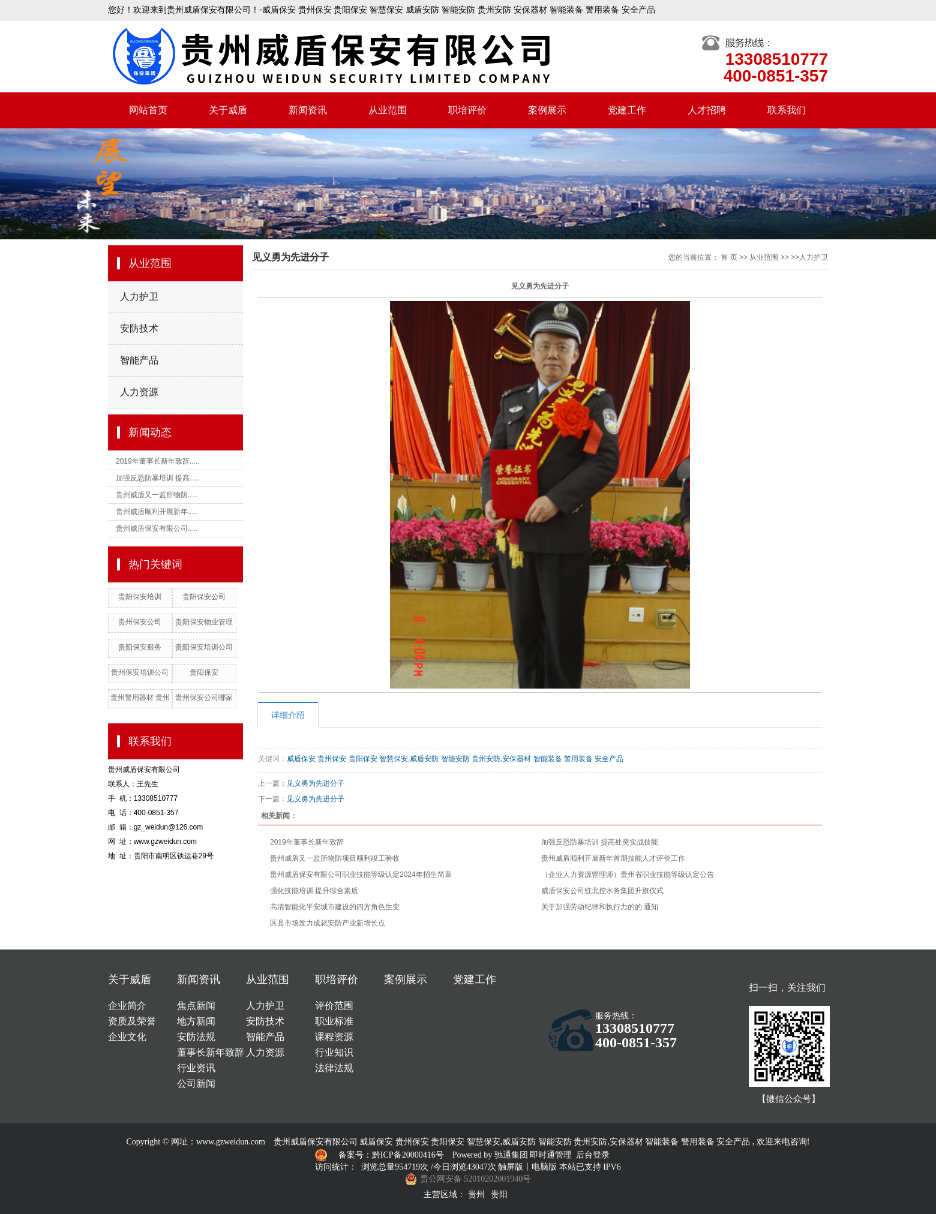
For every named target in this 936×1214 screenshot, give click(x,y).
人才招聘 (707, 110)
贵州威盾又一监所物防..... (157, 495)
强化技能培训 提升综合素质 (314, 891)
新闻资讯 (308, 110)
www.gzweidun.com (230, 1141)
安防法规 (196, 1037)
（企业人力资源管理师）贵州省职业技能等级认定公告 (627, 874)
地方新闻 (196, 1021)
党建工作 (627, 110)
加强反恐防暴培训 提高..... (158, 478)
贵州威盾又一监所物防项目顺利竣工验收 (335, 858)
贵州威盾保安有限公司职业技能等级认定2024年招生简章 (361, 874)
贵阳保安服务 (139, 647)
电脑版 (544, 1166)
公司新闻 (196, 1083)
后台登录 (593, 1154)
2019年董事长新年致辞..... (157, 461)
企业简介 (127, 1005)
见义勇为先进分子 (315, 783)
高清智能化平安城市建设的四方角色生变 (335, 907)
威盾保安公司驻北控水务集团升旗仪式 (602, 891)
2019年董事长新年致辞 (307, 842)
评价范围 (334, 1005)
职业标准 (334, 1021)
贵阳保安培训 (139, 597)
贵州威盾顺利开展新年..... (157, 511)
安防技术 (139, 328)
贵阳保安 (204, 672)
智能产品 (139, 360)
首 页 (729, 257)
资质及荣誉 (132, 1021)
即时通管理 (551, 1154)
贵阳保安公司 (204, 597)
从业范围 (387, 110)
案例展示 (547, 110)
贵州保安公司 (139, 622)
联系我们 (786, 110)
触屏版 (510, 1166)
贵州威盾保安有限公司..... (157, 528)
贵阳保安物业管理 (204, 622)
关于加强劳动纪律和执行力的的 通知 (599, 907)
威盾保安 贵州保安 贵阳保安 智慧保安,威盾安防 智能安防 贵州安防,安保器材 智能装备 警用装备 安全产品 (455, 759)
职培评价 (467, 110)
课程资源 (334, 1037)
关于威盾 (228, 110)
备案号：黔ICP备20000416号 (392, 1154)
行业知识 (334, 1052)
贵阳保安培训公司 (204, 647)
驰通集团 (512, 1154)
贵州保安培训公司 (140, 672)
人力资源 (139, 392)
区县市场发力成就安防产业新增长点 (327, 923)
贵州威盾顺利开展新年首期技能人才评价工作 (613, 858)
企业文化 (127, 1037)
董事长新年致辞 (210, 1052)
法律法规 (334, 1068)
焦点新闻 (196, 1005)
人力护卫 (139, 297)
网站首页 (148, 110)
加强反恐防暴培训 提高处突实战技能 (599, 842)
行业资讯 (196, 1068)
